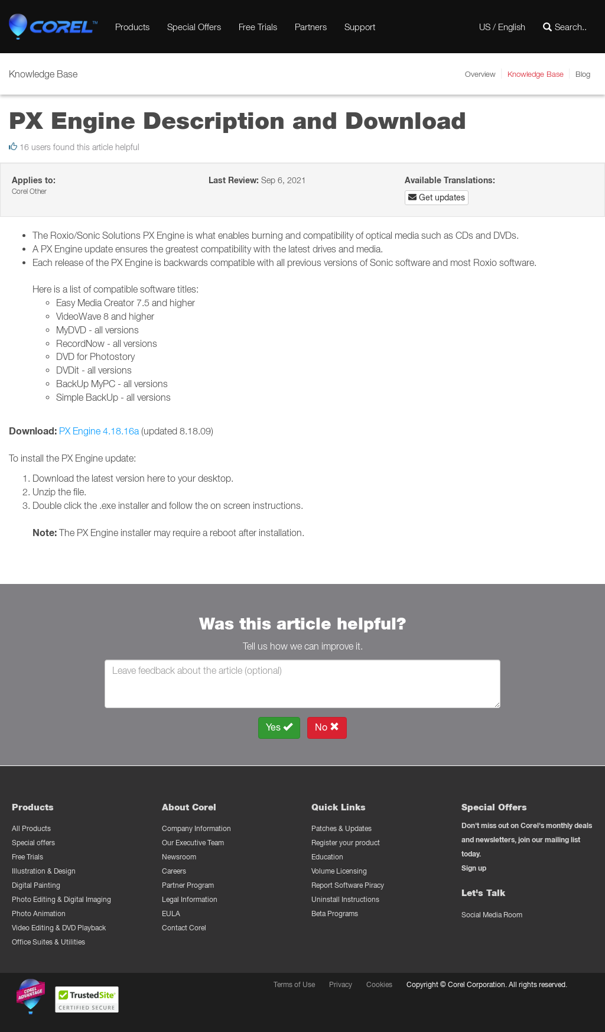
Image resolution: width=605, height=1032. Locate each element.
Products (132, 26)
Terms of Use (294, 984)
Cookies (379, 984)
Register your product (345, 842)
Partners (311, 26)
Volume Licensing (339, 871)
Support (359, 26)
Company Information (196, 828)
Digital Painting (36, 885)
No (327, 727)
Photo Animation (39, 913)
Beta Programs (334, 913)
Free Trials (258, 26)
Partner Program (188, 885)
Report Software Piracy (347, 885)
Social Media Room (491, 914)
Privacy (340, 984)
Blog (582, 74)
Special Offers (194, 26)
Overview (480, 74)
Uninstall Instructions (345, 899)
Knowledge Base (536, 74)
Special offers (33, 842)
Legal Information (189, 899)
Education (327, 856)
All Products (31, 828)
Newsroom (179, 856)
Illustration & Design (44, 871)
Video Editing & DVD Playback (59, 927)
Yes (279, 727)
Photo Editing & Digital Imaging (61, 899)
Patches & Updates (341, 828)
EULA (171, 913)
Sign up (473, 868)
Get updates (436, 197)
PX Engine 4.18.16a (99, 431)
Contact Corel (184, 927)
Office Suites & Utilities (48, 941)
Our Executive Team (193, 842)
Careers (174, 871)
